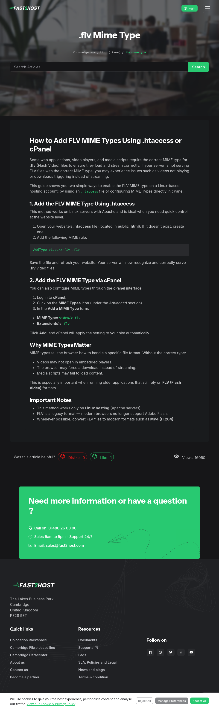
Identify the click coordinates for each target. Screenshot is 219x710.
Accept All (200, 701)
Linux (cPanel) (110, 52)
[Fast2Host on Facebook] (150, 652)
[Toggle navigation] (207, 8)
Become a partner (25, 677)
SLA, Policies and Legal (97, 662)
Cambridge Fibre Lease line (32, 647)
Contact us (19, 670)
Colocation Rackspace (28, 640)
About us (17, 662)
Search (198, 67)
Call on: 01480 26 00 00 (52, 528)
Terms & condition (93, 677)
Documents (87, 640)
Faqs (82, 655)
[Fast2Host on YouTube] (191, 652)
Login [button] (189, 8)
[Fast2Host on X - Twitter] (171, 652)
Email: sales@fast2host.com (56, 545)
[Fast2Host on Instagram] (160, 652)
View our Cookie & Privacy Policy (51, 704)
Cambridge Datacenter (28, 655)
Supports (88, 647)
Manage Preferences (172, 701)
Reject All (144, 701)
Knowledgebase (84, 52)
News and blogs (91, 670)
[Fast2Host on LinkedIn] (181, 652)
